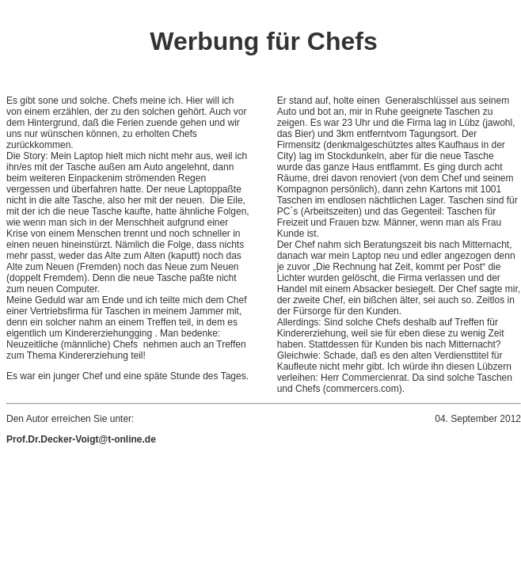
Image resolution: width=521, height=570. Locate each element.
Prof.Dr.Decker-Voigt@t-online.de (81, 439)
